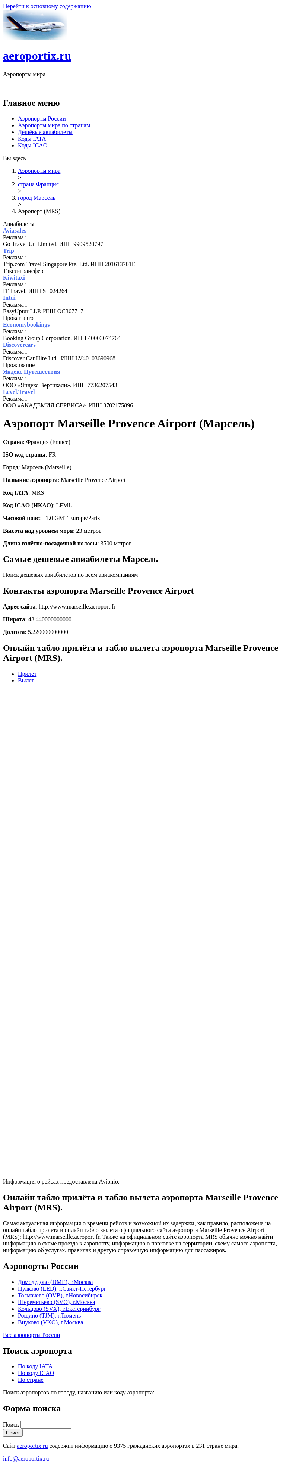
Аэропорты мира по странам (54, 125)
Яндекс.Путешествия (31, 371)
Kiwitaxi (14, 277)
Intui (9, 298)
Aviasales (14, 230)
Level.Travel (19, 392)
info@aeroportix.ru (26, 1458)
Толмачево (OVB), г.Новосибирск (60, 1295)
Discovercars (19, 345)
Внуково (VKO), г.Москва (50, 1322)
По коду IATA (35, 1366)
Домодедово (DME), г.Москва (55, 1282)
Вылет (26, 680)
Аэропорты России (42, 118)
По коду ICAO (36, 1373)
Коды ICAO (32, 145)
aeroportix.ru (37, 55)
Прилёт (27, 674)
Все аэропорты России (31, 1335)
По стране (31, 1380)
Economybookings (26, 324)
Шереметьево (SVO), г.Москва (56, 1302)
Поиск (11, 1424)
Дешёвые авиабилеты (45, 132)
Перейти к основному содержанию (47, 6)
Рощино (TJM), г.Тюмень (49, 1315)
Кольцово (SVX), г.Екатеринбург (59, 1309)
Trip (8, 251)
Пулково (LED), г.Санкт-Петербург (62, 1288)
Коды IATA (32, 139)
